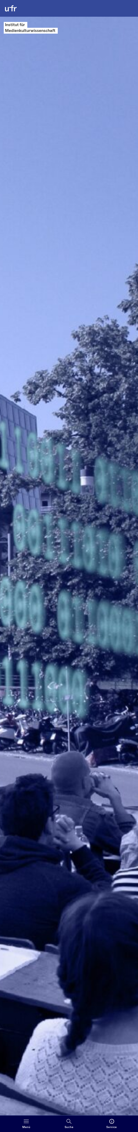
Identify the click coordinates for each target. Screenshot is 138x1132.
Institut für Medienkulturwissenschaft (30, 27)
